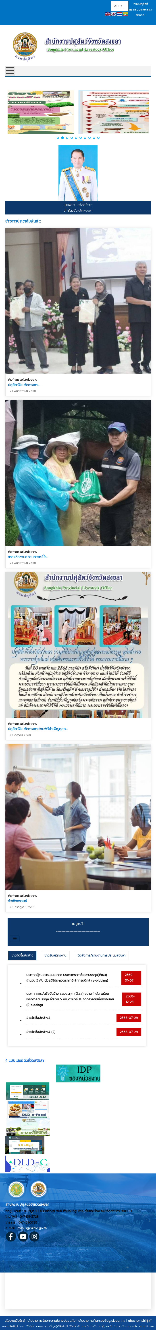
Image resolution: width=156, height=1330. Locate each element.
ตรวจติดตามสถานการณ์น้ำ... (28, 556)
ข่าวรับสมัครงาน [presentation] (55, 955)
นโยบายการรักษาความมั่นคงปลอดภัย (51, 1320)
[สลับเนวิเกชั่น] (15, 938)
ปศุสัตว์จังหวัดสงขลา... (24, 385)
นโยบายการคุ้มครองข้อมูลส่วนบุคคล (101, 1320)
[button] (58, 137)
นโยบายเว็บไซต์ (15, 1320)
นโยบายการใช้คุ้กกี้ (139, 1320)
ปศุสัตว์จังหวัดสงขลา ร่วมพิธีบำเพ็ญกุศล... (38, 727)
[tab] (22, 955)
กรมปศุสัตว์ (140, 4)
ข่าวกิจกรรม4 (17, 899)
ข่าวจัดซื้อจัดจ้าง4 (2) (40, 1032)
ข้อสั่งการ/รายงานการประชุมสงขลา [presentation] (101, 955)
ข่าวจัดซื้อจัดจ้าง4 (38, 1018)
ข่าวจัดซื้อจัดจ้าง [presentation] (22, 955)
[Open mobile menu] (10, 71)
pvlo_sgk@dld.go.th (32, 1228)
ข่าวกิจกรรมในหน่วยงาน (22, 380)
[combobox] (119, 6)
